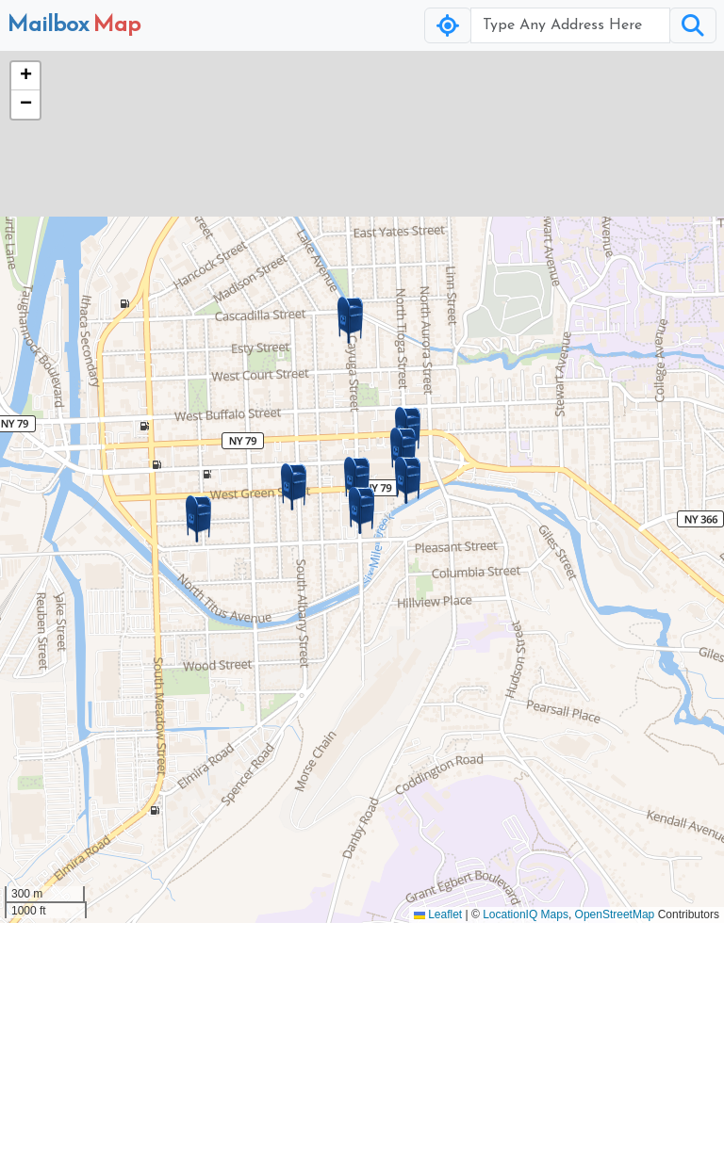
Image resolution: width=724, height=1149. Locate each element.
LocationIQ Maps (525, 914)
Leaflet (438, 914)
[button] (362, 510)
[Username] (570, 25)
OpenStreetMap (615, 914)
